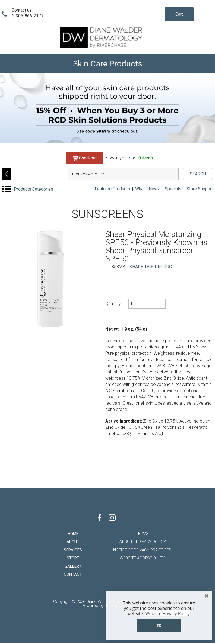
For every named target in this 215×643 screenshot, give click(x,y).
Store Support (199, 188)
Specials (173, 188)
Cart (179, 14)
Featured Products (112, 188)
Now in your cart (129, 158)
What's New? (147, 188)
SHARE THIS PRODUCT (151, 266)
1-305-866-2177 (27, 15)
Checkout (84, 158)
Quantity (113, 303)
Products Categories (33, 189)
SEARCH (198, 174)
